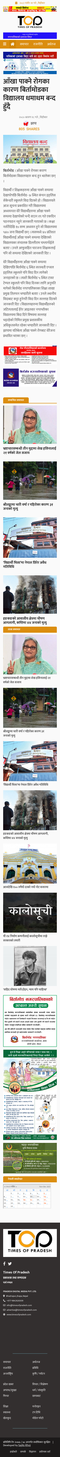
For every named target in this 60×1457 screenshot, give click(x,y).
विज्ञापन (32, 1452)
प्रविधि (35, 1368)
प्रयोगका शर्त (44, 1452)
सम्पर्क (23, 1452)
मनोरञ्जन (36, 1406)
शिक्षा (5, 1406)
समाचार (24, 44)
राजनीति (38, 44)
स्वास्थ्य (6, 1412)
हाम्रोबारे (13, 1452)
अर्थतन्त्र (51, 44)
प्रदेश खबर (8, 1384)
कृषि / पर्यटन (38, 1373)
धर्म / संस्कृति (38, 1390)
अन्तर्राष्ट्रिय (8, 1373)
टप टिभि (36, 1412)
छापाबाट (36, 1396)
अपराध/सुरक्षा (9, 1390)
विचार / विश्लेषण (40, 1384)
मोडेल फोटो (37, 1418)
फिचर (6, 1396)
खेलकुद (7, 1418)
